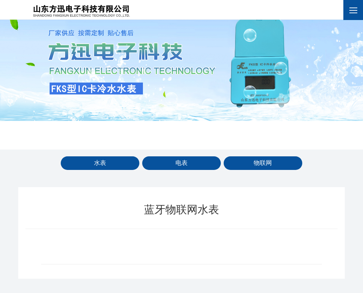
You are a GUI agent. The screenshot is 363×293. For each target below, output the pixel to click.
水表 (100, 163)
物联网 (263, 163)
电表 (181, 163)
